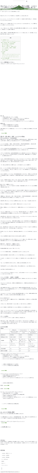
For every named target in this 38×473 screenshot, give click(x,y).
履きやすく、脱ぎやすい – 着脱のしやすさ (9, 46)
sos (19, 471)
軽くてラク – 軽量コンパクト (7, 45)
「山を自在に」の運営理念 (5, 455)
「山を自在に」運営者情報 (5, 457)
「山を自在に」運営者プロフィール (6, 453)
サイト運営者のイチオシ (5, 39)
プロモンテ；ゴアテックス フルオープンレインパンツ (11, 41)
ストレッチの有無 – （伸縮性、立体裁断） (9, 47)
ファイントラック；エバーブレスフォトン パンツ (10, 55)
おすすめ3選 (3, 51)
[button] (19, 0)
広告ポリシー (3, 463)
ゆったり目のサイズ (5, 49)
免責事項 (2, 461)
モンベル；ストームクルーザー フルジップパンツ (10, 56)
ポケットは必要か (5, 50)
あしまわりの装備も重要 (5, 58)
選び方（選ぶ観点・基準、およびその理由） (8, 42)
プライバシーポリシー (4, 465)
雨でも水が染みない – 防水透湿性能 (8, 43)
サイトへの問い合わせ (4, 459)
